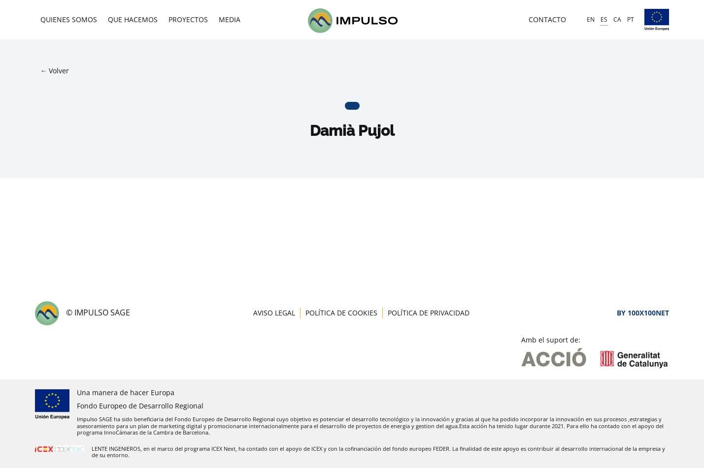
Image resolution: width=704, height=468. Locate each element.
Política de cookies (341, 312)
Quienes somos (68, 19)
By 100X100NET (643, 312)
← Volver (54, 70)
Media (229, 19)
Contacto (547, 19)
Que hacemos (133, 19)
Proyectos (188, 19)
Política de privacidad (428, 312)
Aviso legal (274, 312)
